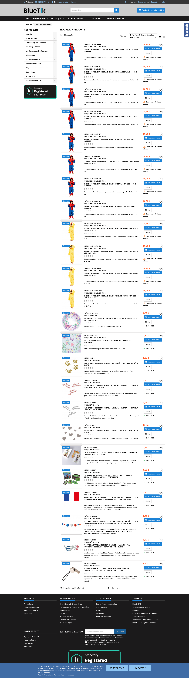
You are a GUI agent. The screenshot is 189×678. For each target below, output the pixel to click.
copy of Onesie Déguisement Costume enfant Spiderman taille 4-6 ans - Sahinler (111, 163)
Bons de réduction (103, 616)
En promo (96, 19)
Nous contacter (30, 640)
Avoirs (98, 610)
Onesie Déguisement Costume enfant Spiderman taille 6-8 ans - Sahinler (110, 207)
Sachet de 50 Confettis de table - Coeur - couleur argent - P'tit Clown (111, 431)
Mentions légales (67, 623)
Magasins (28, 646)
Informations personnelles (106, 604)
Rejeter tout (117, 668)
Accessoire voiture (33, 80)
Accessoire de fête (33, 64)
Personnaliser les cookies (64, 675)
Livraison (63, 613)
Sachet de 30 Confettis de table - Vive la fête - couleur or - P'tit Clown (111, 364)
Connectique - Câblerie (36, 42)
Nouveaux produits (31, 607)
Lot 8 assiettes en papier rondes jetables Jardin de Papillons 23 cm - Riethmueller (110, 319)
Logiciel (29, 34)
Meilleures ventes (31, 610)
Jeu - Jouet (30, 72)
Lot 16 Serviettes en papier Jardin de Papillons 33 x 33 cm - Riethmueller (108, 342)
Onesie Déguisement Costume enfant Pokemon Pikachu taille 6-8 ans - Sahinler (111, 230)
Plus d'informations (45, 675)
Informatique (31, 38)
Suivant (116, 588)
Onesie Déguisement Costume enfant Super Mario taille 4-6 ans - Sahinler (111, 73)
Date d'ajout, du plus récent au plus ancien (143, 36)
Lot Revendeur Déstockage (37, 51)
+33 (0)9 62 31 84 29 (42, 2)
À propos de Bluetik (115, 19)
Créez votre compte (157, 2)
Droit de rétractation (68, 620)
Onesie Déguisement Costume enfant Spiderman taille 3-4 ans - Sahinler (110, 140)
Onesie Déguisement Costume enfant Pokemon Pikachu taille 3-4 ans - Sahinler (111, 274)
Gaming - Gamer (33, 47)
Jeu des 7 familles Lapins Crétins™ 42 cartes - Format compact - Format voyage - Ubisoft (111, 454)
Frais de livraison (66, 616)
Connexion (142, 2)
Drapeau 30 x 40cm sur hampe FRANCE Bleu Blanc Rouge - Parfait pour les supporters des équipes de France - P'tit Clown (111, 498)
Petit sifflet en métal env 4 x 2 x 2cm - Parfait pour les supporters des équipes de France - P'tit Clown (106, 570)
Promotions (28, 604)
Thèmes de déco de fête (77, 19)
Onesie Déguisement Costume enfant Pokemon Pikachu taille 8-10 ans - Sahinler (111, 297)
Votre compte (103, 598)
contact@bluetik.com (67, 2)
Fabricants (28, 613)
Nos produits (39, 19)
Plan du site (28, 643)
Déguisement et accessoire (37, 68)
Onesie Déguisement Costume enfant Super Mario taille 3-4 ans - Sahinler (111, 118)
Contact (137, 598)
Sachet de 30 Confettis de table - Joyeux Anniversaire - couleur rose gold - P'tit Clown (111, 386)
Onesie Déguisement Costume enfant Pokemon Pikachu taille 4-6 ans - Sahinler (111, 252)
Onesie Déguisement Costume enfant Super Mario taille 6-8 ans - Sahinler (111, 51)
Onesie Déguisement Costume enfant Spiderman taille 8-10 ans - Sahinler (110, 185)
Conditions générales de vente (72, 604)
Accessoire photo (33, 59)
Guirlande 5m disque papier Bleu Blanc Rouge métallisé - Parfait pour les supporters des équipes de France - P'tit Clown (111, 522)
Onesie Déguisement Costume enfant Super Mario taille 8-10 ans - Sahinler (111, 95)
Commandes (101, 607)
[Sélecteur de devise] (125, 2)
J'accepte (140, 668)
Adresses (100, 613)
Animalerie (30, 76)
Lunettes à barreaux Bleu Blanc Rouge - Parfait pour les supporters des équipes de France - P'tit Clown (108, 546)
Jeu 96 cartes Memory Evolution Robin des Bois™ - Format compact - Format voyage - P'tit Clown (108, 476)
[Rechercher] (94, 10)
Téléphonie (30, 55)
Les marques (56, 19)
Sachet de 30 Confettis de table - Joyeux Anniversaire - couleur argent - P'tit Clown (111, 409)
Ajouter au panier (152, 48)
